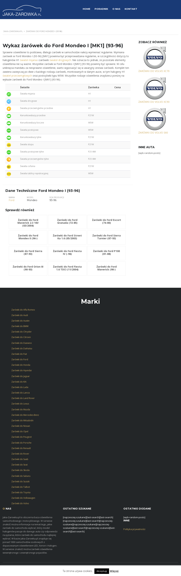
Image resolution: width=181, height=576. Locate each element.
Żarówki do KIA (19, 381)
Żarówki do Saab (19, 459)
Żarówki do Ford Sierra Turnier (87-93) (106, 237)
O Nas (116, 8)
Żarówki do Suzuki (20, 481)
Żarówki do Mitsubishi (22, 420)
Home (86, 8)
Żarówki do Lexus (20, 403)
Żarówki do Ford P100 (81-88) (106, 252)
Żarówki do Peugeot (21, 436)
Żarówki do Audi (19, 315)
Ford (11, 200)
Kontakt (131, 8)
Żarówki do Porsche (21, 442)
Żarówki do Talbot (20, 486)
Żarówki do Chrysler (21, 331)
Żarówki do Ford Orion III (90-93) (28, 268)
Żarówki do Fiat (19, 353)
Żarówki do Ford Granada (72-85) (67, 221)
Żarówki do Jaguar (20, 376)
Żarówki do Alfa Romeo (23, 309)
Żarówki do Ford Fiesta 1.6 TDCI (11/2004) (67, 268)
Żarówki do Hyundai (21, 370)
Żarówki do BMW (19, 326)
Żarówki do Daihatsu (21, 348)
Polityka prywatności (134, 529)
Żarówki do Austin (20, 320)
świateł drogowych (60, 60)
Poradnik (101, 8)
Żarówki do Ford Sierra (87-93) (28, 252)
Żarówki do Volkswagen (23, 497)
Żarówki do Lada (19, 387)
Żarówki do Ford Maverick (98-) (107, 268)
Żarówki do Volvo (20, 503)
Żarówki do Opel (19, 431)
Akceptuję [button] (102, 571)
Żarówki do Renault (21, 448)
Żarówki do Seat (19, 464)
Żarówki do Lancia (20, 392)
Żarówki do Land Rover (23, 398)
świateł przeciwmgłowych (17, 75)
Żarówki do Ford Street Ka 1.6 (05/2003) (67, 237)
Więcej (114, 571)
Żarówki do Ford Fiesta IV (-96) (67, 252)
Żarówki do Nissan (20, 425)
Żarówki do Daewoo (21, 343)
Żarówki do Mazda (20, 409)
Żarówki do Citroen (21, 337)
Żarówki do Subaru (20, 475)
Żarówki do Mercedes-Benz (25, 414)
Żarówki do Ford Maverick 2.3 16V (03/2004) (28, 222)
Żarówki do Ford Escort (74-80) (106, 221)
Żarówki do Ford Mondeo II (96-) (28, 237)
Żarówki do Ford (19, 359)
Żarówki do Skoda (20, 470)
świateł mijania (28, 60)
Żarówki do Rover (20, 453)
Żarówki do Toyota (20, 492)
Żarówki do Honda (20, 364)
